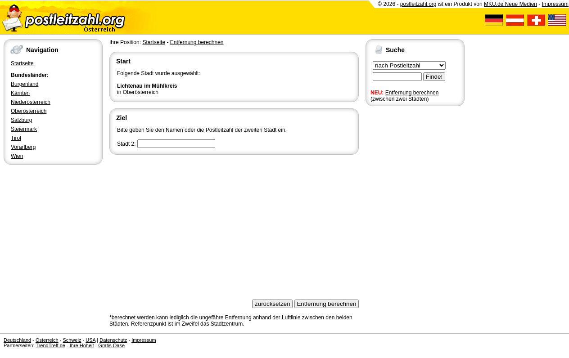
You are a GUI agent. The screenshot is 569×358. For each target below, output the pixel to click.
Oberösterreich (28, 111)
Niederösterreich (30, 102)
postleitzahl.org (418, 4)
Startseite (22, 63)
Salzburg (21, 120)
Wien (17, 156)
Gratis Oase (111, 345)
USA (90, 340)
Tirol (16, 138)
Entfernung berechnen (412, 93)
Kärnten (20, 93)
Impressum (555, 4)
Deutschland (17, 340)
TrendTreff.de (50, 345)
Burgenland (24, 84)
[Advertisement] (234, 224)
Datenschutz (113, 340)
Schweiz (72, 340)
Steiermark (24, 129)
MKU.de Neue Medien (510, 4)
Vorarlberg (23, 147)
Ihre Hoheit (82, 345)
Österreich (47, 340)
